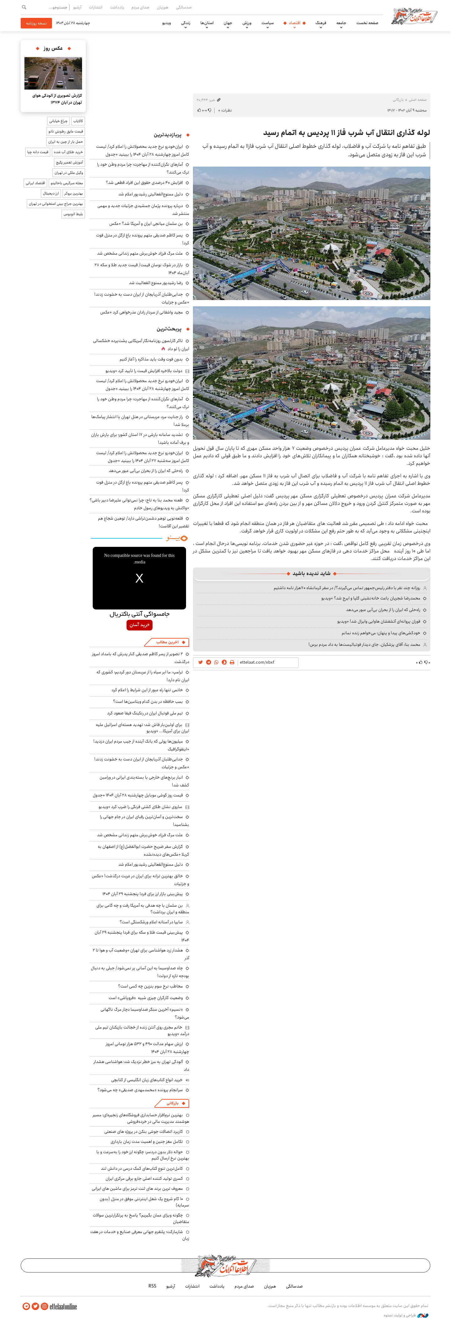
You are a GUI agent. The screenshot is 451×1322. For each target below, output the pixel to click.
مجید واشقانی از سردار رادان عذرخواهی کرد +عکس (141, 312)
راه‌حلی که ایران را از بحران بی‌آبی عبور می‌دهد (383, 609)
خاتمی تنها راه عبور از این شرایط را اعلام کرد (147, 690)
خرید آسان (139, 625)
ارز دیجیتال (51, 193)
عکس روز (53, 48)
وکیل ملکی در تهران (68, 173)
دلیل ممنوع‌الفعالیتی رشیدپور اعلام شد (150, 194)
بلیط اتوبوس (73, 214)
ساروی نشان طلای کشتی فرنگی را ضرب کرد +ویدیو (140, 806)
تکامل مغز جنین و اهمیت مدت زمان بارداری (147, 1141)
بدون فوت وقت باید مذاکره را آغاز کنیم (151, 359)
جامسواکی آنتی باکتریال (139, 614)
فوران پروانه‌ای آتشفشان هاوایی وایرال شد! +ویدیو (378, 621)
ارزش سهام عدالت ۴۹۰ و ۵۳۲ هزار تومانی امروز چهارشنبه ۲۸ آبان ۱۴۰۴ (147, 1047)
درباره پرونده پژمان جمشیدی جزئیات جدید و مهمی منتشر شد (143, 209)
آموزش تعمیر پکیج (69, 162)
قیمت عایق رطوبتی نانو (66, 131)
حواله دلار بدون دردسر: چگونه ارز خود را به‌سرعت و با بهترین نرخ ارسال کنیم (142, 1155)
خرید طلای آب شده (68, 152)
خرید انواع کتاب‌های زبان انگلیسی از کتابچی (147, 1079)
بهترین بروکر (74, 193)
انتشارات (95, 7)
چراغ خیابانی (58, 121)
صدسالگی (184, 7)
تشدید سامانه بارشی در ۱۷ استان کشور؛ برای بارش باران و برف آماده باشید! (140, 438)
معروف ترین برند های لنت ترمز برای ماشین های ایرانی (137, 1188)
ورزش (246, 23)
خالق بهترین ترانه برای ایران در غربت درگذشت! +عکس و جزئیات (140, 880)
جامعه (341, 23)
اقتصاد (294, 23)
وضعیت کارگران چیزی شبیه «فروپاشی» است (146, 997)
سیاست (268, 23)
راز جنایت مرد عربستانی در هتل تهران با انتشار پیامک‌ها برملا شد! (140, 420)
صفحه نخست (367, 23)
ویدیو (166, 23)
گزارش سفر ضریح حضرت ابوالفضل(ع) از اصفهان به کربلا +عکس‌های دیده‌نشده (143, 850)
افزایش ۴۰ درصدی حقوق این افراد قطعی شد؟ (144, 182)
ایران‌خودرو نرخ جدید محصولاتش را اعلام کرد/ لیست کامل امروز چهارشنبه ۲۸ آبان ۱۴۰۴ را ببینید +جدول (142, 150)
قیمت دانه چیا (37, 152)
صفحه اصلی (418, 100)
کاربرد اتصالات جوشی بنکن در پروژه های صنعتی (143, 1131)
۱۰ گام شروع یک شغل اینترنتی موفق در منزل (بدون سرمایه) (144, 1202)
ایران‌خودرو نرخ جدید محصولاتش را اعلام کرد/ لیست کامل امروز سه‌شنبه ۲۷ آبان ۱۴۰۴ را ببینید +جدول (142, 456)
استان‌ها (207, 23)
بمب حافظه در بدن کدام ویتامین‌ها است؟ (148, 701)
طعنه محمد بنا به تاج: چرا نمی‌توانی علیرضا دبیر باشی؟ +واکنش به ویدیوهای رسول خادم (139, 504)
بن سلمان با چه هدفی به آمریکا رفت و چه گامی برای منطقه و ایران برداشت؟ (142, 908)
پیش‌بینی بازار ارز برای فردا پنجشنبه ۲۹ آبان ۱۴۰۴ (142, 893)
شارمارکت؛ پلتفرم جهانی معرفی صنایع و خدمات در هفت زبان (139, 1235)
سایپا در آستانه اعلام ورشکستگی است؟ (151, 922)
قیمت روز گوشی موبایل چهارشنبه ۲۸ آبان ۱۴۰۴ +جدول (138, 795)
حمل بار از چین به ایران (65, 142)
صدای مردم (140, 7)
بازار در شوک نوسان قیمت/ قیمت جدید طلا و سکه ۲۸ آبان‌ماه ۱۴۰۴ (142, 269)
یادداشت (117, 7)
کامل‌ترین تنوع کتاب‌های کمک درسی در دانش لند (142, 1168)
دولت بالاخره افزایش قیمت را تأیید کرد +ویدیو (144, 370)
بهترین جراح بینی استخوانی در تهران (56, 204)
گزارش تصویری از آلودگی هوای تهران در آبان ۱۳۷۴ (57, 99)
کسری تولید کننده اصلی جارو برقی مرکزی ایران (144, 1178)
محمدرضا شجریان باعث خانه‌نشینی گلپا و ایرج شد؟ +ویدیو (370, 598)
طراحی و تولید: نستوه (406, 1315)
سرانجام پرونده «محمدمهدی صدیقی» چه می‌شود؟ (140, 1089)
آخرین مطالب (167, 642)
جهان (228, 23)
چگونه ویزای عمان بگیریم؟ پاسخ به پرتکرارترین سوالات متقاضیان (141, 1218)
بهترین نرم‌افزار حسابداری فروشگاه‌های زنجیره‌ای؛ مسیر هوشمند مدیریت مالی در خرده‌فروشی (141, 1118)
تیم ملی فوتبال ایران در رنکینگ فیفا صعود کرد (145, 713)
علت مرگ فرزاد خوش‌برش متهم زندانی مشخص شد (140, 253)
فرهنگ (320, 23)
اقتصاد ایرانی (35, 183)
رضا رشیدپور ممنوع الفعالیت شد (156, 282)
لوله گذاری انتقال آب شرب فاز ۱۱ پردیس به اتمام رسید (346, 133)
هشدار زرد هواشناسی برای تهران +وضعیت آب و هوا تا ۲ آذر (141, 954)
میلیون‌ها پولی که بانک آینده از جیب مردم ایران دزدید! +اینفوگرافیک (141, 745)
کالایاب (78, 121)
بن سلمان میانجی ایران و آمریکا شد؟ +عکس (146, 223)
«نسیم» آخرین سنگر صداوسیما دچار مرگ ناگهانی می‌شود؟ (145, 1013)
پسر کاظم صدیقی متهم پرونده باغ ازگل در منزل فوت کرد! (142, 486)
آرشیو (77, 7)
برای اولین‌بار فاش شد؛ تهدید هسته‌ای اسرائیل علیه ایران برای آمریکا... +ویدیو (142, 727)
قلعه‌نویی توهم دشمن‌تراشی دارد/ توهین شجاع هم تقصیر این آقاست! (143, 522)
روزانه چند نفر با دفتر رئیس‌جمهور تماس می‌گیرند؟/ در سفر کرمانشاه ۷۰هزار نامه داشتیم (347, 587)
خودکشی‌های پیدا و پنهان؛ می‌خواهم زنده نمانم (381, 633)
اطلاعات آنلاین (414, 15)
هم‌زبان (162, 7)
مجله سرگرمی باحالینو (67, 183)
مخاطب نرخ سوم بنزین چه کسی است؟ (150, 986)
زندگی (185, 23)
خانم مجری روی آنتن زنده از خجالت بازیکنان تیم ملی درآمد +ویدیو (142, 1030)
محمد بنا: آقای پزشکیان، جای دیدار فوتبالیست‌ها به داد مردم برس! (364, 644)
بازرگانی (398, 100)
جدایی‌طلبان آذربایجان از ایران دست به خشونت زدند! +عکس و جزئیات (141, 298)
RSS (152, 1286)
